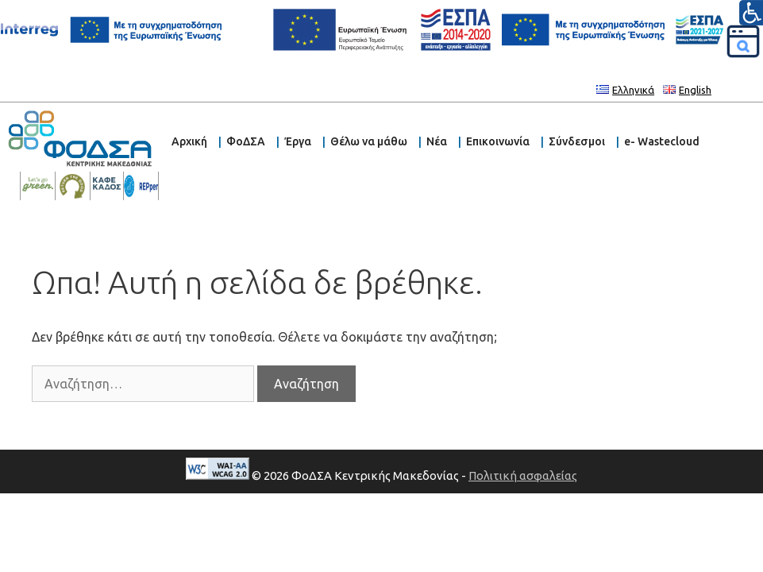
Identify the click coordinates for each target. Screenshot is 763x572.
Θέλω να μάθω (368, 141)
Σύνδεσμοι (577, 141)
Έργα (297, 141)
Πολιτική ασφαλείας (522, 475)
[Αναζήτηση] (743, 41)
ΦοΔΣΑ (245, 141)
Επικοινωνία (498, 141)
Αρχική (189, 141)
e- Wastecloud (661, 141)
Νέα (436, 141)
